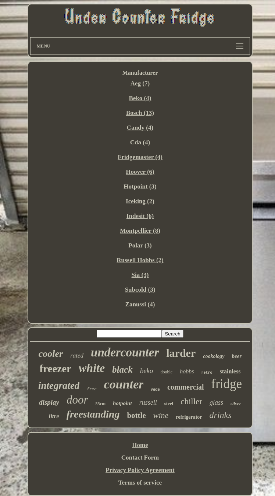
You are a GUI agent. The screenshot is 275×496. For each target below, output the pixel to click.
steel (169, 403)
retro (206, 373)
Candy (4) (140, 127)
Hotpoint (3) (140, 186)
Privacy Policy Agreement (140, 470)
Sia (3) (140, 274)
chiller (191, 401)
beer (237, 356)
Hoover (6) (140, 171)
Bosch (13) (140, 112)
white (92, 367)
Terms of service (140, 482)
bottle (136, 415)
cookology (213, 356)
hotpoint (122, 403)
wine (161, 415)
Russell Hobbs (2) (140, 260)
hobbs (187, 371)
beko (146, 370)
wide (155, 389)
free (91, 389)
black (122, 369)
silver (236, 403)
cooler (51, 353)
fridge (226, 384)
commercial (185, 387)
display (49, 402)
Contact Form (140, 457)
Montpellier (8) (140, 230)
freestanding (93, 414)
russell (148, 402)
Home (140, 445)
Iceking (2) (140, 201)
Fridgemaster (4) (140, 157)
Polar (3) (139, 245)
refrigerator (189, 417)
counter (124, 384)
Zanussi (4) (140, 304)
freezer (55, 368)
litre (54, 416)
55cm (101, 403)
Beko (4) (140, 98)
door (77, 399)
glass (216, 402)
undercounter (125, 352)
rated (76, 355)
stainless (229, 371)
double (167, 371)
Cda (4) (140, 142)
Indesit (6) (140, 215)
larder (181, 353)
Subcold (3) (140, 289)
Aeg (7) (140, 83)
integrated (59, 385)
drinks (221, 415)
